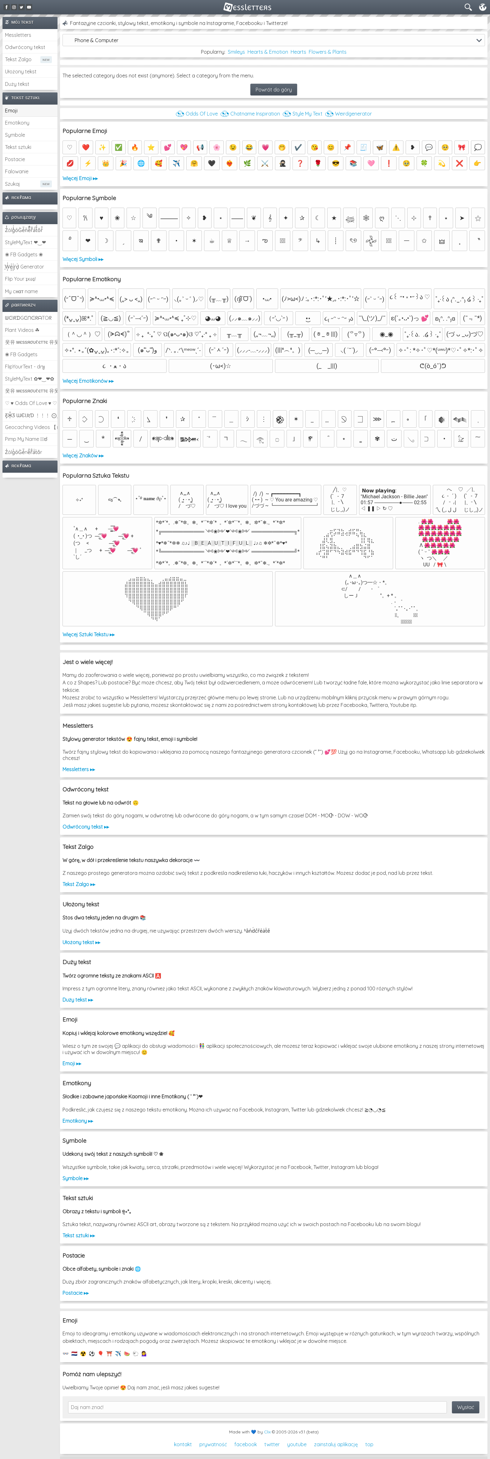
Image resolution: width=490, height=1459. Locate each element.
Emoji (11, 110)
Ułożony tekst (21, 71)
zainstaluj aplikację (336, 1444)
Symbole (15, 135)
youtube (297, 1444)
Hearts (298, 52)
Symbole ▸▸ (75, 1178)
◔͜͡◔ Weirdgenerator (348, 114)
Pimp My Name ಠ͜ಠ (26, 439)
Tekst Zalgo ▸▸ (78, 884)
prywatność (213, 1444)
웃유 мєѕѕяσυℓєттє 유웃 (31, 342)
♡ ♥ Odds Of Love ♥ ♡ (31, 403)
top (369, 1444)
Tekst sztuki (18, 147)
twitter (272, 1444)
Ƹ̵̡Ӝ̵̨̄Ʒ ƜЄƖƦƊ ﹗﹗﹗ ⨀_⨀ (31, 415)
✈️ (118, 1353)
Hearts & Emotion (268, 52)
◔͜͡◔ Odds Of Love (197, 114)
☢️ (83, 1353)
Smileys (236, 52)
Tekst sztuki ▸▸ (78, 1235)
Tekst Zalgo (18, 59)
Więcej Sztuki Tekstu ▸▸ (88, 634)
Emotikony (17, 123)
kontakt (183, 1444)
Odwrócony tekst (25, 47)
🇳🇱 (74, 1353)
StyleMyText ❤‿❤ (25, 242)
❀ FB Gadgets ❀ (24, 254)
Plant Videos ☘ (22, 330)
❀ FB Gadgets (21, 354)
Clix (267, 1431)
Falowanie (16, 171)
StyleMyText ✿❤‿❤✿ (29, 379)
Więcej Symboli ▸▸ (82, 259)
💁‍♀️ (144, 1353)
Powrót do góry (274, 89)
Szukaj (12, 184)
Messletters (18, 35)
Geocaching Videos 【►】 (31, 427)
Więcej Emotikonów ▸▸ (88, 381)
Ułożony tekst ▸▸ (81, 942)
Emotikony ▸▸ (77, 1121)
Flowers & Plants (328, 52)
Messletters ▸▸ (78, 769)
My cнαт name (21, 291)
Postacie (15, 159)
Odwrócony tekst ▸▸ (85, 827)
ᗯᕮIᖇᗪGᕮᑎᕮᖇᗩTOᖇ (28, 318)
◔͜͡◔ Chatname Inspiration (250, 114)
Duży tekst (17, 84)
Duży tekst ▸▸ (77, 1000)
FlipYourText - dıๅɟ (25, 366)
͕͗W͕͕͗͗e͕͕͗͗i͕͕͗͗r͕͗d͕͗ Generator (24, 267)
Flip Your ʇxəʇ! (20, 279)
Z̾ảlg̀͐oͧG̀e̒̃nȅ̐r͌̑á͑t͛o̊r (23, 452)
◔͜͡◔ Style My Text (302, 114)
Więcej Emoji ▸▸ (80, 178)
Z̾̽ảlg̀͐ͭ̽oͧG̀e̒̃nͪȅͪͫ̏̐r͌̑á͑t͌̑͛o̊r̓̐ (24, 230)
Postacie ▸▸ (75, 1293)
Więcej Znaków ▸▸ (83, 455)
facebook (245, 1444)
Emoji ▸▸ (71, 1063)
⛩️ (109, 1353)
